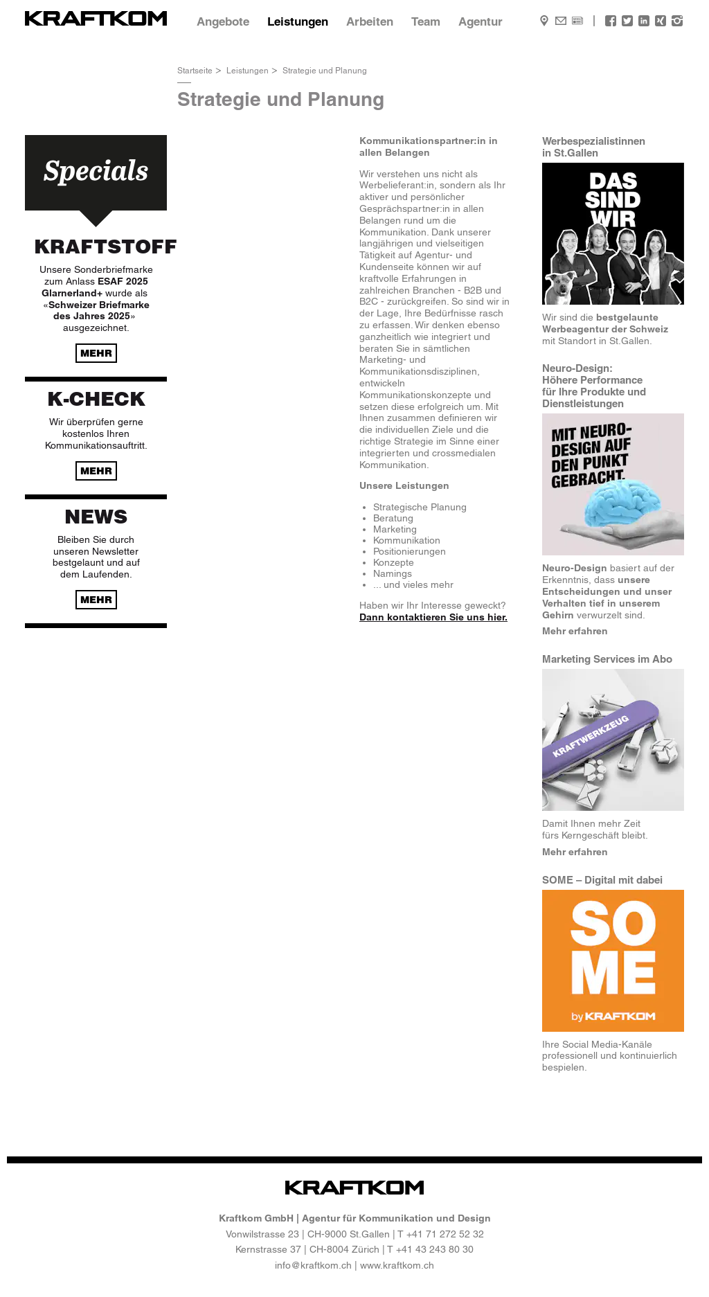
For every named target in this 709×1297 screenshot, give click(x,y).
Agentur (480, 21)
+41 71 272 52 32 (445, 1234)
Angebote (223, 21)
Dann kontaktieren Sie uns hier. (433, 617)
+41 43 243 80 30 (435, 1249)
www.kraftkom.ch (397, 1265)
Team (425, 21)
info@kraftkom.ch (313, 1265)
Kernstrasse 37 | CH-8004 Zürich (307, 1249)
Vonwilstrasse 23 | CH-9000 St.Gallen (308, 1234)
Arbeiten (369, 21)
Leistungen (297, 21)
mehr (96, 353)
